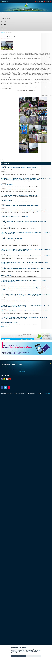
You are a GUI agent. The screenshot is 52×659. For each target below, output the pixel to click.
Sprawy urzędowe (5, 364)
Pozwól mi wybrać (14, 652)
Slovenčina (47, 1)
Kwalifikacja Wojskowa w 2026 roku (9, 322)
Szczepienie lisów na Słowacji (8, 173)
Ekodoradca (4, 29)
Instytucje (3, 24)
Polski (37, 1)
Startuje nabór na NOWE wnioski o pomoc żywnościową (14, 216)
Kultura (3, 27)
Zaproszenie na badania (7, 275)
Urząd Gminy (4, 15)
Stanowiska (13, 366)
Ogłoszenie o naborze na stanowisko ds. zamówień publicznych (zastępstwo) (19, 167)
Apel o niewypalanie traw (7, 184)
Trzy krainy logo (48, 5)
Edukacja (3, 21)
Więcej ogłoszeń (4, 326)
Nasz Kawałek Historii (9, 32)
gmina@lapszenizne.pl (47, 393)
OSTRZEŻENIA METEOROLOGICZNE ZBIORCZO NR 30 (15, 301)
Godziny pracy (14, 369)
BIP (50, 1)
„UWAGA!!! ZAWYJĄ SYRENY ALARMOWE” (11, 238)
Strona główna (3, 32)
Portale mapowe (21, 366)
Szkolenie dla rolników (6, 200)
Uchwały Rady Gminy (22, 371)
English (42, 1)
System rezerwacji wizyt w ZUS (8, 227)
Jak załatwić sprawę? (4, 366)
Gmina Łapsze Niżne (26, 9)
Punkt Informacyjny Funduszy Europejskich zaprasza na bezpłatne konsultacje (20, 205)
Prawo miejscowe (21, 369)
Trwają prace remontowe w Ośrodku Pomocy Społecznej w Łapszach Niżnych (19, 244)
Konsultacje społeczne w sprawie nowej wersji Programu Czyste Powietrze (19, 195)
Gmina (2, 13)
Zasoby (20, 364)
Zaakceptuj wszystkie (18, 655)
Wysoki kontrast (5, 1)
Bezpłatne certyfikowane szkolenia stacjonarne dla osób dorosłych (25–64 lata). (20, 189)
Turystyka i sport (5, 18)
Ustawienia (33, 655)
